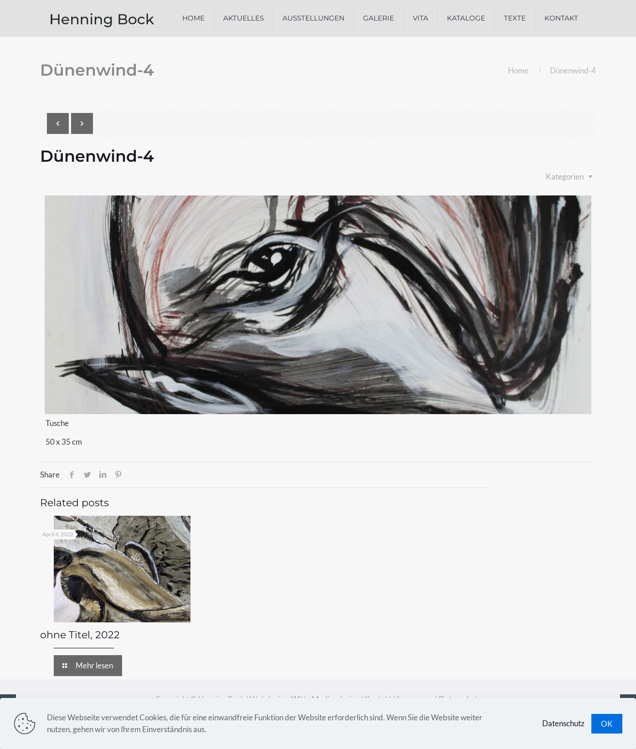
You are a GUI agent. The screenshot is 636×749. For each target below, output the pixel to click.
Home (518, 70)
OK (607, 723)
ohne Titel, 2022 (80, 635)
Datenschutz (563, 723)
